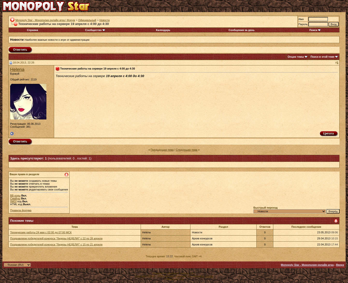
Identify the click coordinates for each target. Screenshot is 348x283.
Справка (32, 30)
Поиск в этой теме (322, 56)
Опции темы (296, 56)
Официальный (87, 20)
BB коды (15, 195)
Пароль (303, 24)
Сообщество (95, 30)
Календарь (163, 30)
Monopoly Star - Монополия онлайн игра (307, 264)
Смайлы (15, 198)
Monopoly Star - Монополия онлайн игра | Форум (45, 20)
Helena (17, 69)
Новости (104, 20)
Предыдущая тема (162, 149)
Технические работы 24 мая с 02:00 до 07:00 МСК (41, 232)
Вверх (340, 264)
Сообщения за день (241, 30)
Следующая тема (186, 149)
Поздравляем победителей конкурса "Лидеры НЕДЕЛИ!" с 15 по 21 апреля (56, 244)
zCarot (209, 276)
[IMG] (13, 201)
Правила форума (20, 210)
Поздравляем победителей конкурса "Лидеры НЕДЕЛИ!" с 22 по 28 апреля (56, 238)
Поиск (315, 30)
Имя (301, 19)
